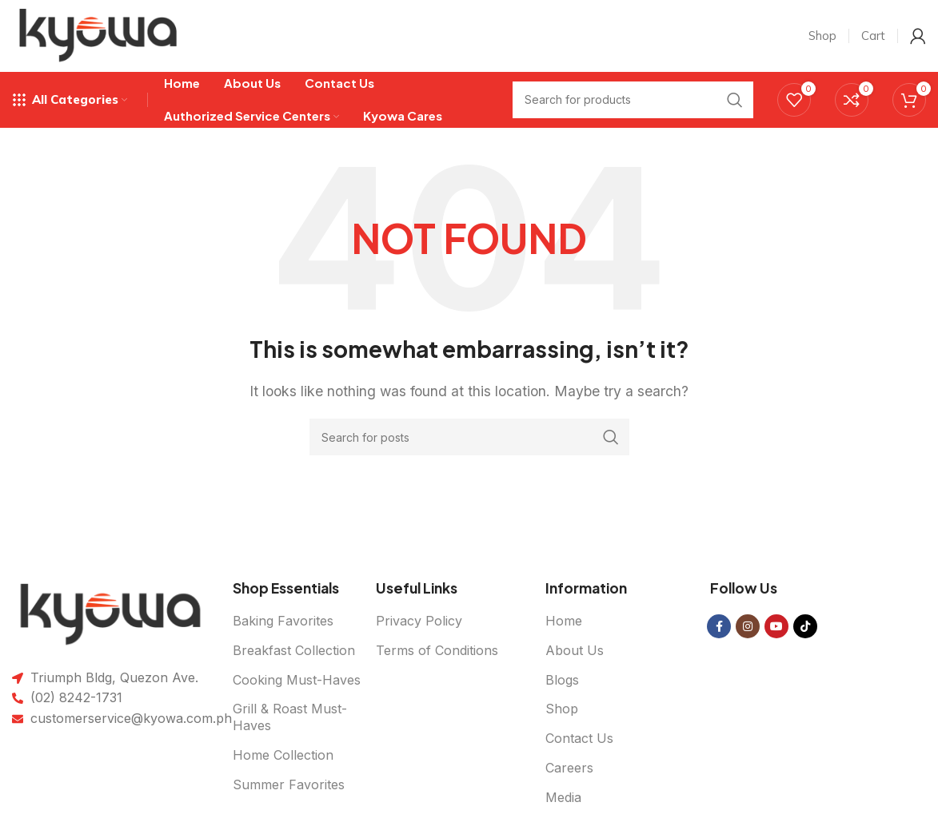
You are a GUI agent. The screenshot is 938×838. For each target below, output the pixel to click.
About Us (574, 650)
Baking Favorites (283, 621)
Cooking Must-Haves (297, 680)
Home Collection (283, 755)
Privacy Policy (419, 621)
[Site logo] (98, 34)
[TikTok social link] (805, 626)
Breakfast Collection (294, 650)
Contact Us (579, 738)
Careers (569, 768)
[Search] (469, 437)
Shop (561, 709)
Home (563, 621)
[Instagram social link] (748, 626)
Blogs (562, 680)
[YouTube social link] (776, 626)
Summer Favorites (289, 784)
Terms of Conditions (437, 650)
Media (563, 797)
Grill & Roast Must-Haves (290, 717)
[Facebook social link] (719, 626)
